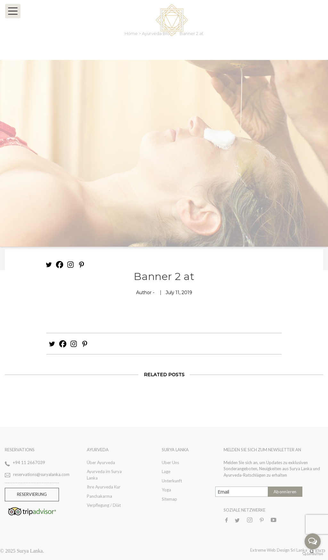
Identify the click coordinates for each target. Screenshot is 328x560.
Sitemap (169, 499)
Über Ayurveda (101, 462)
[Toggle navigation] (12, 11)
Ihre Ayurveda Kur (103, 486)
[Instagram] (70, 264)
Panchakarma (99, 496)
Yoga (166, 489)
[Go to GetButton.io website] (312, 554)
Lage (166, 471)
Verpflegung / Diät (104, 505)
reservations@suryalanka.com (41, 474)
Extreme (258, 550)
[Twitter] (48, 264)
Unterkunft (172, 480)
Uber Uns (170, 462)
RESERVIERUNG (32, 494)
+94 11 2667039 (29, 462)
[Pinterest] (81, 264)
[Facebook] (59, 264)
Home (132, 33)
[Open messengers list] (313, 541)
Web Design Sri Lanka (296, 550)
